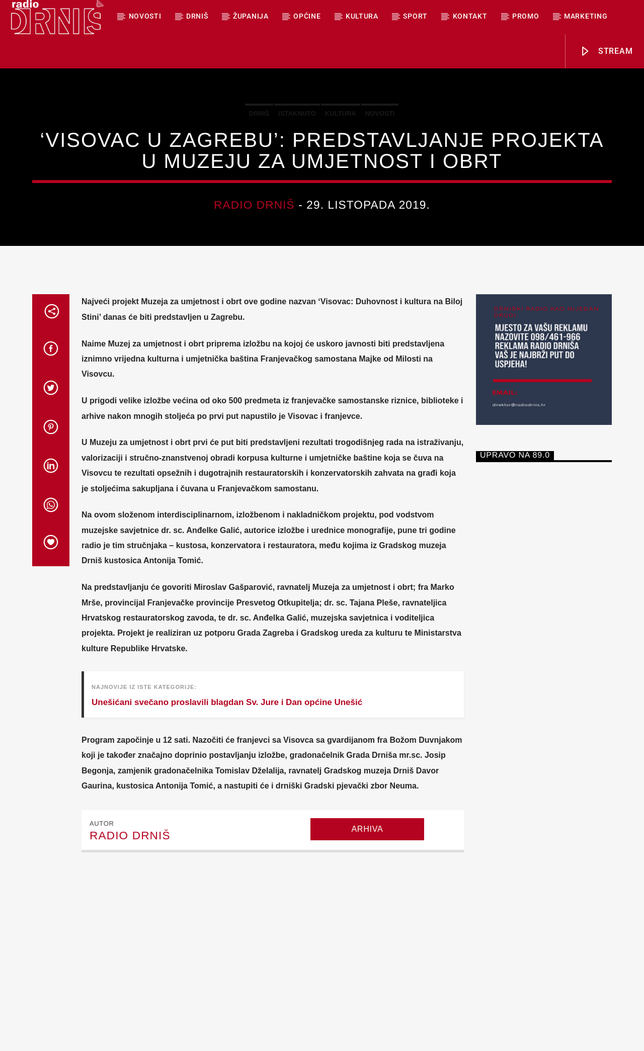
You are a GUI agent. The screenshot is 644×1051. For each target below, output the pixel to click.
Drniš (197, 16)
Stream (606, 51)
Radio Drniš (254, 281)
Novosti (380, 190)
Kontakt (470, 16)
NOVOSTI (145, 16)
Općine (306, 16)
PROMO (525, 16)
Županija (251, 16)
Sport (415, 16)
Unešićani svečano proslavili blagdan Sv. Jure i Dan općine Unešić (227, 855)
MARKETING (585, 16)
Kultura (362, 16)
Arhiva (367, 982)
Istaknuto (297, 190)
